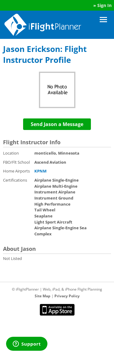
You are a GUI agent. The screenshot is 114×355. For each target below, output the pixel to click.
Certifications (15, 180)
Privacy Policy (67, 296)
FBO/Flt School (16, 162)
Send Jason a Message (57, 124)
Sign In (104, 5)
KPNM (40, 171)
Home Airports (16, 171)
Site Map (42, 296)
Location (11, 153)
